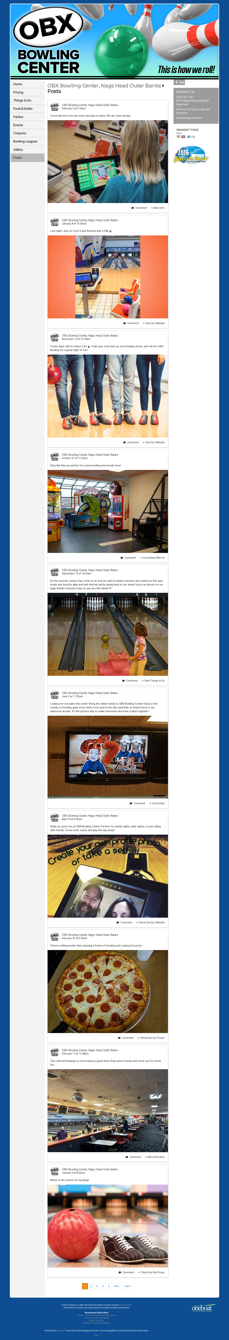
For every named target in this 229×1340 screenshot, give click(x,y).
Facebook (176, 83)
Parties (18, 117)
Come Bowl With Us (153, 557)
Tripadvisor (182, 83)
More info (158, 207)
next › (117, 1286)
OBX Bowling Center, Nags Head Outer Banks (104, 86)
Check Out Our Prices (152, 1272)
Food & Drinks (23, 109)
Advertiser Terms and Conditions (96, 1323)
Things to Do (22, 100)
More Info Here (155, 1157)
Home (17, 84)
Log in (96, 1335)
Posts (17, 158)
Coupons (19, 133)
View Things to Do (153, 680)
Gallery (18, 150)
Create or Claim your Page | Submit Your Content (96, 1315)
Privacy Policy (125, 1305)
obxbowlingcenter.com (189, 117)
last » (128, 1286)
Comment (139, 207)
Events (18, 125)
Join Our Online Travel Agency (96, 1318)
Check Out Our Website (151, 922)
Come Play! (157, 803)
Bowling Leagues (25, 141)
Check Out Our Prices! (151, 1037)
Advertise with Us (96, 1320)
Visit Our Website (154, 323)
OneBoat (61, 1331)
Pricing (18, 92)
